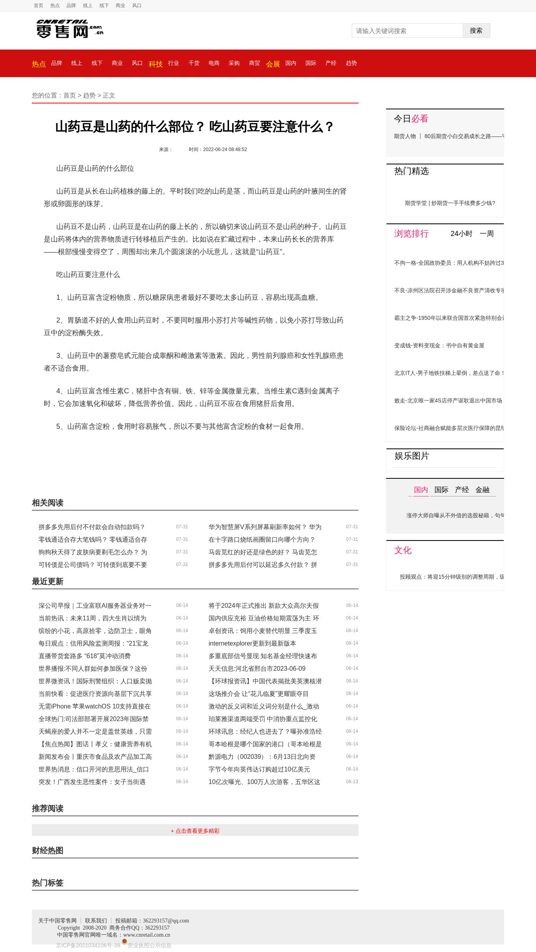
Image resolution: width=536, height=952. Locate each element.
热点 (55, 5)
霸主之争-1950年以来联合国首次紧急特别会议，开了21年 (465, 318)
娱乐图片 (412, 456)
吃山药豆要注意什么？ (209, 450)
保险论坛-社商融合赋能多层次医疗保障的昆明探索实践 (461, 428)
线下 (104, 5)
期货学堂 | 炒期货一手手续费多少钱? (450, 203)
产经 (330, 63)
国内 (290, 63)
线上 (87, 5)
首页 (38, 5)
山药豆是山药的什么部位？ (129, 450)
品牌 (71, 5)
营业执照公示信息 (147, 945)
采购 (234, 63)
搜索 (476, 30)
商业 (120, 5)
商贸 (254, 63)
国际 (310, 63)
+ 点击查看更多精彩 (195, 831)
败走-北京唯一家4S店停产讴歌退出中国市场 (448, 400)
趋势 (351, 63)
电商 (214, 63)
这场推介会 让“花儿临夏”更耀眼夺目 (259, 693)
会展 (273, 64)
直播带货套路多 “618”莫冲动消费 (85, 656)
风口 (137, 5)
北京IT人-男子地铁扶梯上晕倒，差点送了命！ (450, 373)
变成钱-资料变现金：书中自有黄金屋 (439, 345)
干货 (194, 63)
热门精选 (411, 171)
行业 (173, 63)
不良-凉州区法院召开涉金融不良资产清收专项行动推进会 (464, 290)
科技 (156, 64)
